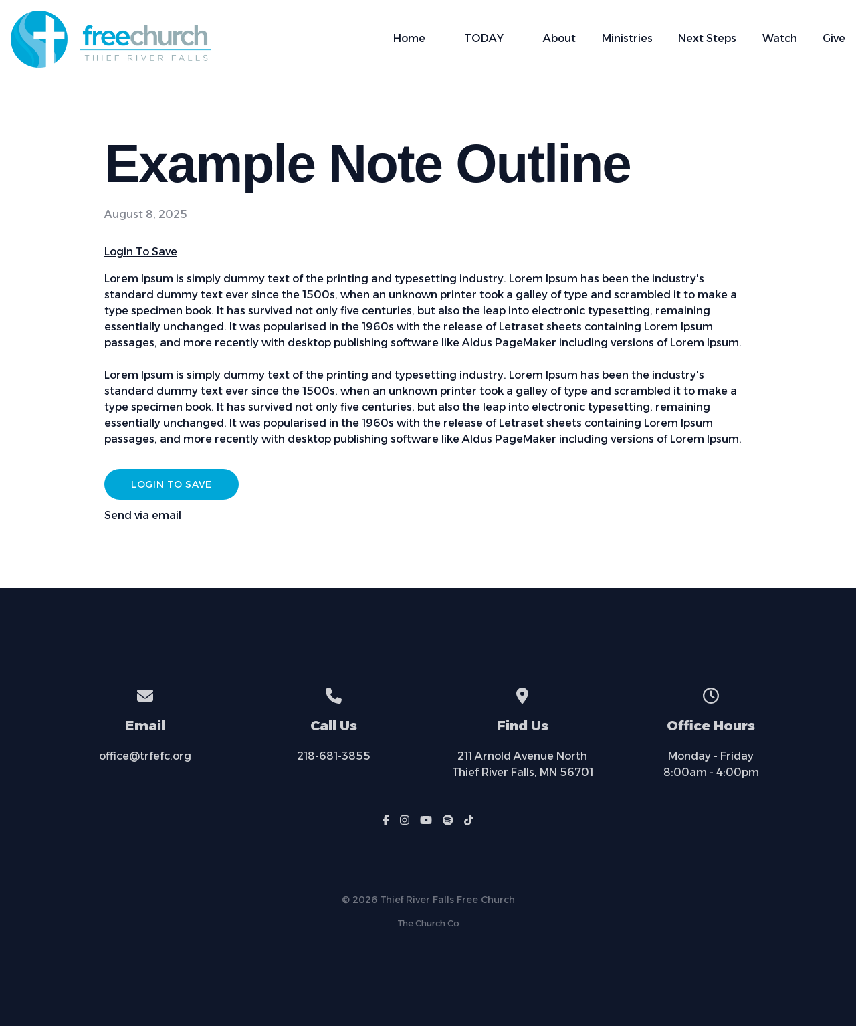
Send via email (142, 515)
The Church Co (428, 923)
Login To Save (140, 251)
